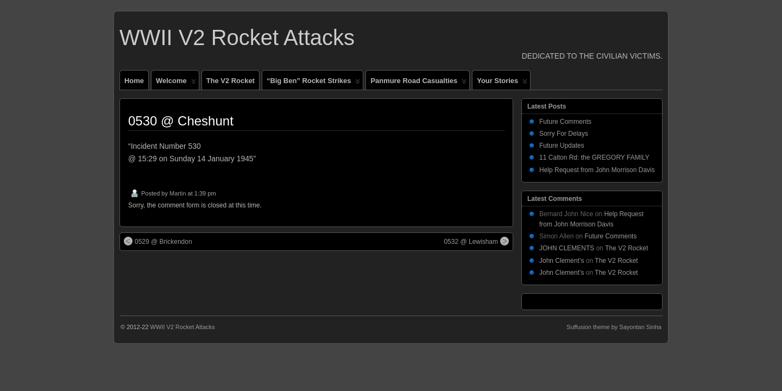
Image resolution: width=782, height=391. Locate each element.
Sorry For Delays (563, 133)
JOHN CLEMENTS (566, 248)
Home (134, 81)
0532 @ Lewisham (476, 241)
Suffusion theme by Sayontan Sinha (613, 327)
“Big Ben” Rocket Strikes (313, 83)
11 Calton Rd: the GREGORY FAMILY (594, 157)
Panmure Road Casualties (418, 83)
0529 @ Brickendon (158, 241)
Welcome (176, 83)
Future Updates (561, 145)
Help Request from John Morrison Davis (597, 170)
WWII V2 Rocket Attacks (237, 37)
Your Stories (502, 83)
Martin (177, 193)
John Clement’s (561, 260)
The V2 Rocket (230, 81)
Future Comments (565, 121)
